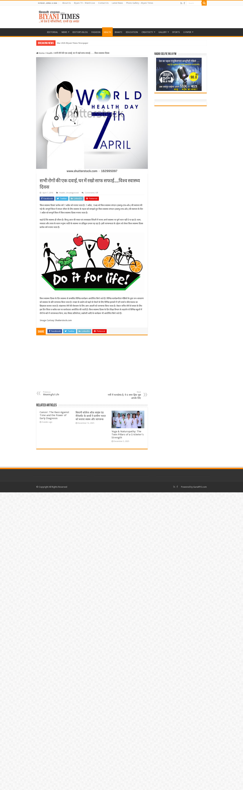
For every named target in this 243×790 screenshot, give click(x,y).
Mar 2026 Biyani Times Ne (69, 43)
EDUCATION (132, 32)
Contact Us (103, 3)
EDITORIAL (52, 32)
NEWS (64, 32)
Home (40, 53)
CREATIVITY (147, 32)
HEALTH (107, 32)
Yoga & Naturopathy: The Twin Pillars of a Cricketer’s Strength (128, 434)
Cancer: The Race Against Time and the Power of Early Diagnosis (54, 415)
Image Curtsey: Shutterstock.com (56, 320)
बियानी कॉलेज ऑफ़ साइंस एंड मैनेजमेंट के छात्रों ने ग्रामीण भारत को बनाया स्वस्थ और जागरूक (91, 416)
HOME (40, 31)
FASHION (95, 32)
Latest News (117, 3)
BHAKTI (118, 32)
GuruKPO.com (200, 487)
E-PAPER (187, 32)
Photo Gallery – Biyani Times (139, 3)
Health (49, 53)
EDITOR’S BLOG (80, 32)
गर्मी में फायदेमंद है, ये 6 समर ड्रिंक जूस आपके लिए (123, 395)
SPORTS (176, 32)
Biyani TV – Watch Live (84, 3)
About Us (66, 3)
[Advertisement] (92, 365)
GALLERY (162, 32)
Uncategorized (72, 193)
